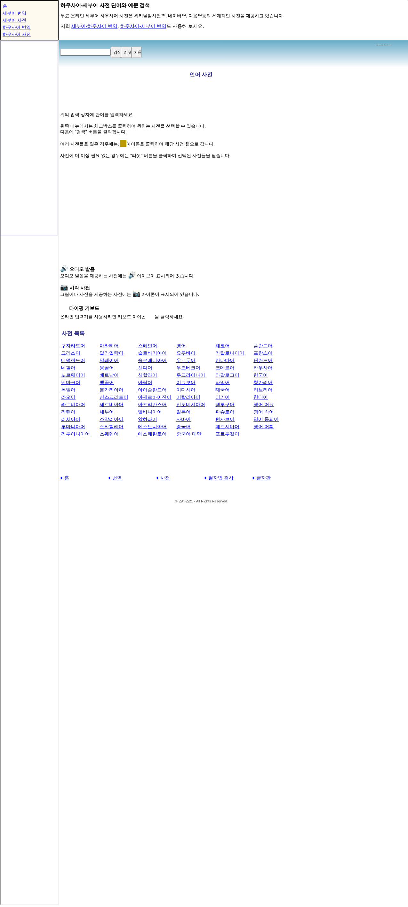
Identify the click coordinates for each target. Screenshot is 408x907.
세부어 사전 (14, 20)
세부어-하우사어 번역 (94, 26)
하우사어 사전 (17, 34)
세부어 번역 (14, 13)
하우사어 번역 (17, 27)
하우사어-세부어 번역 (143, 26)
